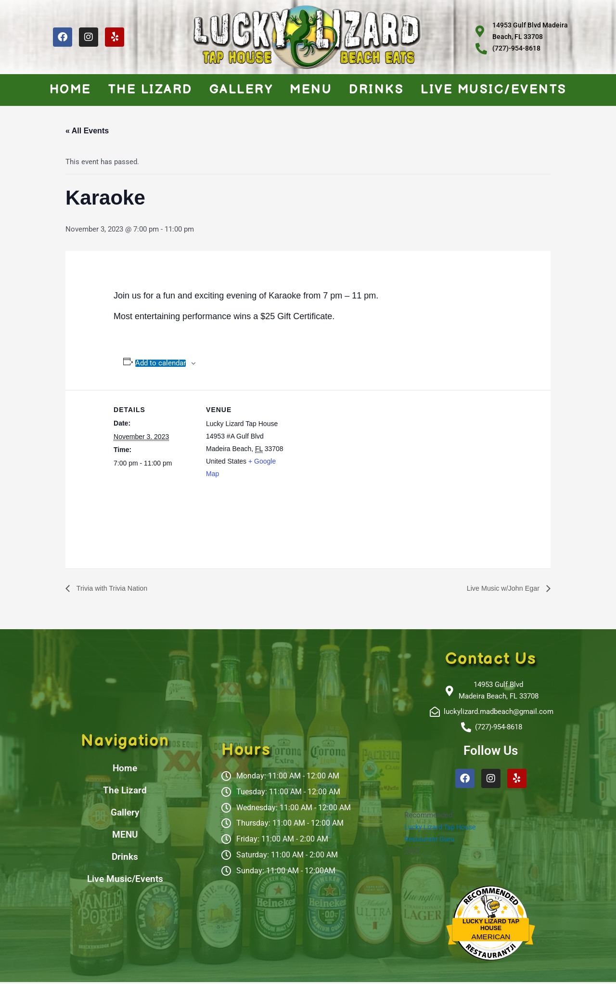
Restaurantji (490, 947)
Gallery (241, 89)
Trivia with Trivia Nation (115, 588)
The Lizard (150, 89)
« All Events (87, 131)
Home (70, 89)
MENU (311, 89)
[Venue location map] (349, 456)
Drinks (376, 89)
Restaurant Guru (430, 841)
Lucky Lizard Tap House (442, 829)
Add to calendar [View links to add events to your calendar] (160, 363)
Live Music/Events (494, 89)
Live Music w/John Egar (499, 588)
